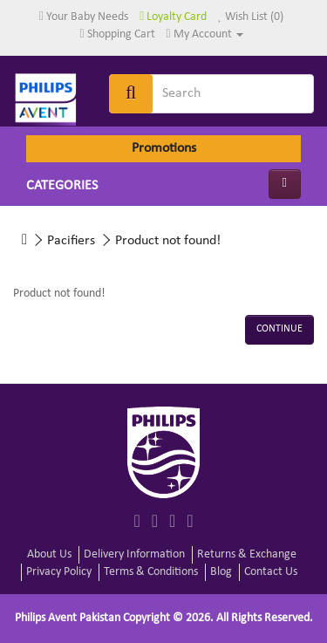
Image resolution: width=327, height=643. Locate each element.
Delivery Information (134, 554)
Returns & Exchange (246, 554)
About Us (49, 554)
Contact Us (270, 571)
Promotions (164, 148)
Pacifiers (71, 241)
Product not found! (168, 241)
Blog (221, 571)
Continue (279, 329)
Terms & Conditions (151, 571)
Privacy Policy (59, 571)
